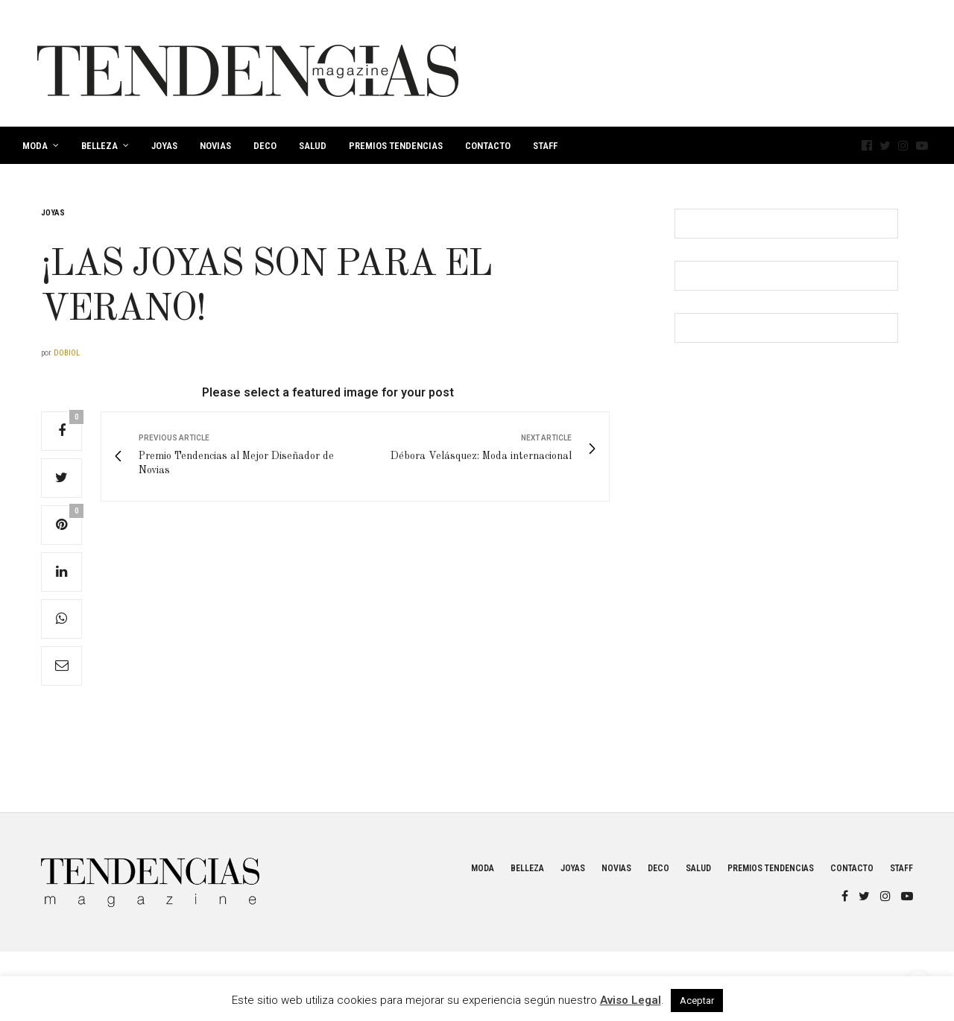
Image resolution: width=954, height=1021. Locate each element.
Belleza (99, 145)
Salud (312, 145)
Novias (215, 145)
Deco (265, 145)
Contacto (488, 145)
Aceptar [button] (697, 1000)
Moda (35, 145)
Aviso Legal (630, 1000)
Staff (545, 145)
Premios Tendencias (396, 145)
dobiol (67, 353)
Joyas (164, 145)
